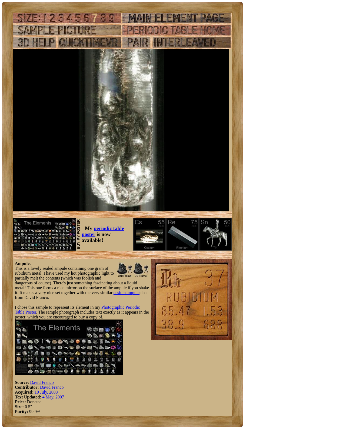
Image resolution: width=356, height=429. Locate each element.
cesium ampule (126, 292)
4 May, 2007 (53, 397)
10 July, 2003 (46, 392)
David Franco (42, 382)
